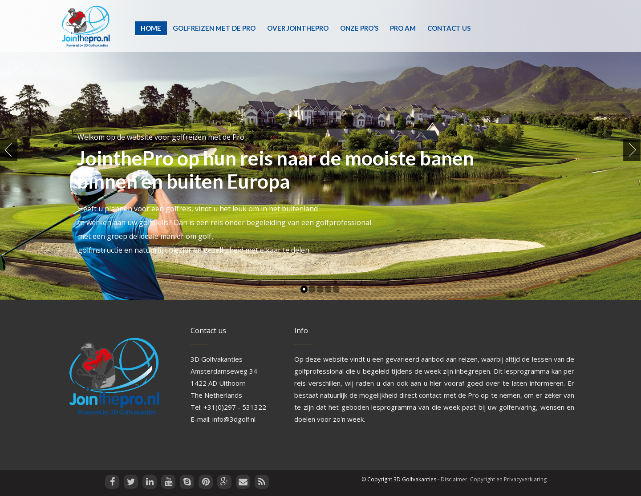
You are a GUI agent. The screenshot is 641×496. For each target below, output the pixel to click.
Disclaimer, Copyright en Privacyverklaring (494, 479)
